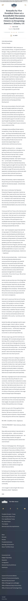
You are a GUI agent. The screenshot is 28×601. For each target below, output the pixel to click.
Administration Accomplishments (10, 526)
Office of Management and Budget (10, 583)
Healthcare (15, 26)
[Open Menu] (2, 5)
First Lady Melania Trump (8, 519)
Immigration (5, 562)
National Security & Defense (9, 565)
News (3, 534)
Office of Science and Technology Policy (12, 588)
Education (4, 560)
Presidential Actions (7, 542)
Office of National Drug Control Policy (11, 585)
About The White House (8, 547)
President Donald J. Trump (8, 514)
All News (14, 35)
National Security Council (8, 580)
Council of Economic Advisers (9, 575)
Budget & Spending (6, 557)
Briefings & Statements (8, 544)
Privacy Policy (4, 599)
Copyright (3, 596)
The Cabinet (5, 524)
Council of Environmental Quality (10, 578)
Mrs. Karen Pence (6, 521)
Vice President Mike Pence (8, 516)
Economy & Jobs (6, 555)
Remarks (4, 537)
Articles (4, 539)
